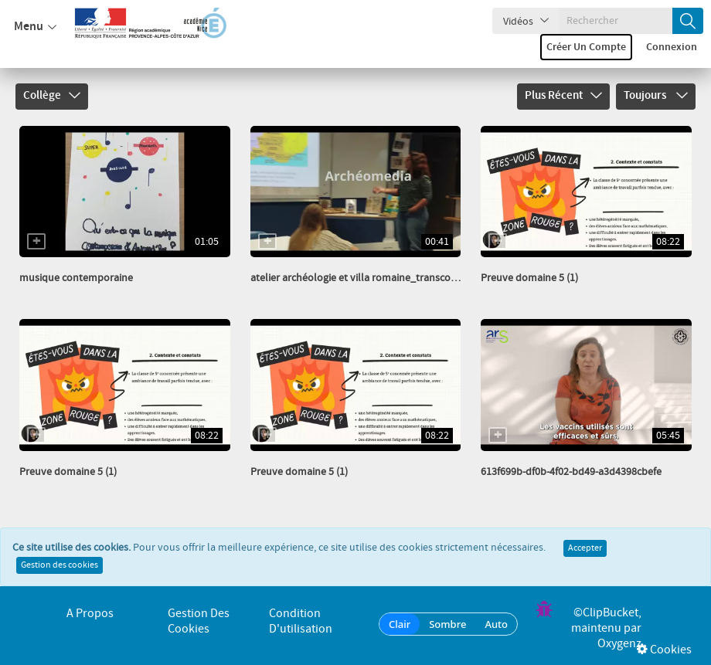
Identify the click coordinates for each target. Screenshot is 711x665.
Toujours (656, 95)
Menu (35, 27)
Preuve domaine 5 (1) (529, 278)
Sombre (447, 624)
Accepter (585, 548)
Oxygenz (619, 644)
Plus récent (563, 95)
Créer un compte (586, 47)
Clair (399, 624)
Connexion (671, 47)
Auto (496, 624)
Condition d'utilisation (300, 621)
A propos (90, 614)
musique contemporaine (76, 278)
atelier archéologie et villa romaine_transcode (356, 278)
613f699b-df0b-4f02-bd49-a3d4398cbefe (571, 472)
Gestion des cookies (59, 565)
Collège (51, 95)
